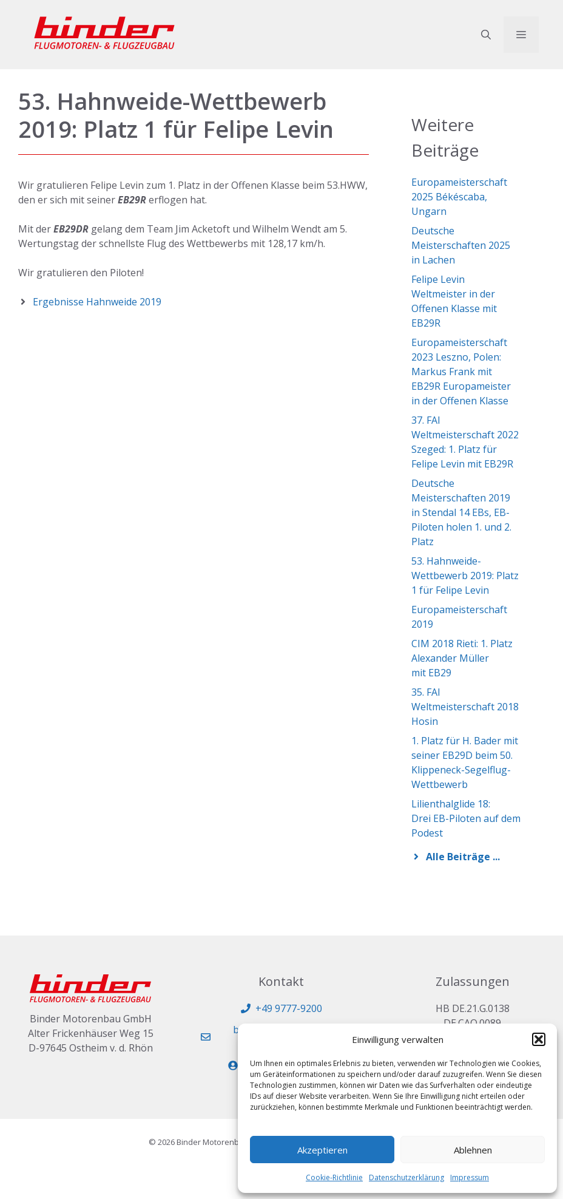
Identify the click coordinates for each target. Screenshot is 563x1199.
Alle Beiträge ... (463, 856)
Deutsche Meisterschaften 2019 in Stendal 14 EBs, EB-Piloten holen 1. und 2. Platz (461, 512)
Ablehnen (473, 1150)
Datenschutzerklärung (406, 1177)
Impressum (469, 1177)
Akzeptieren (322, 1150)
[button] (539, 1039)
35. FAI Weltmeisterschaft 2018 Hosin (465, 706)
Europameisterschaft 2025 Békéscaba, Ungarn (459, 196)
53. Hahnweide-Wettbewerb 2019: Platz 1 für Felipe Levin (465, 575)
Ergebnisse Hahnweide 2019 (97, 301)
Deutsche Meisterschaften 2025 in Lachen (460, 245)
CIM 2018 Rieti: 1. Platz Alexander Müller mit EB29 (462, 658)
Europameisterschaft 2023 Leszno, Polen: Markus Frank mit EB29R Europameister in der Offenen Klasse (461, 371)
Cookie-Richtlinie (334, 1177)
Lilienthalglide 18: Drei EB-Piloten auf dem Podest (466, 818)
